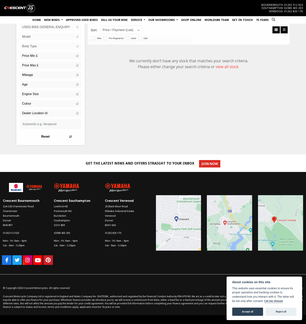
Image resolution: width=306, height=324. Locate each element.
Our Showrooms (162, 20)
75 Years (262, 20)
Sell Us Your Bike (114, 20)
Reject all (281, 311)
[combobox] (50, 27)
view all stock (227, 66)
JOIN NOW (210, 164)
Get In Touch (242, 20)
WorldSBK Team (217, 20)
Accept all (247, 311)
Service (137, 20)
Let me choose (273, 301)
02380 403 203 (293, 8)
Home (36, 20)
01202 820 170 (293, 11)
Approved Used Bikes (82, 20)
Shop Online (191, 20)
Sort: (94, 30)
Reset (61, 136)
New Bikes (52, 20)
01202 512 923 (293, 4)
